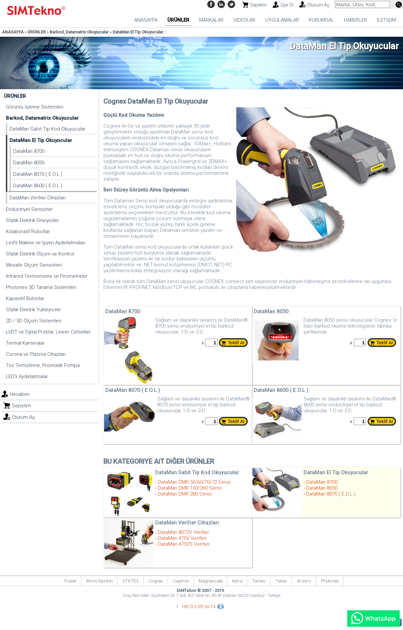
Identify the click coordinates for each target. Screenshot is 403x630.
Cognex (156, 580)
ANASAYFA (146, 20)
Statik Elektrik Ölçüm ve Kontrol (40, 254)
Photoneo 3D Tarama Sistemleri (41, 287)
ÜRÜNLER (178, 20)
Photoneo (330, 580)
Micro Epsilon (99, 580)
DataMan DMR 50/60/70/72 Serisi (194, 482)
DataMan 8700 (28, 151)
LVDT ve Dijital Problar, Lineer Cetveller (48, 332)
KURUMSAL (321, 20)
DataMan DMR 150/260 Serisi (190, 488)
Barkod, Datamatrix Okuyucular (79, 32)
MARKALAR (211, 20)
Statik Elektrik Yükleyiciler (33, 310)
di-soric (304, 580)
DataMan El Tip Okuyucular (138, 32)
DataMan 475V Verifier (182, 538)
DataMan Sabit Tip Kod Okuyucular (47, 129)
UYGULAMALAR (282, 20)
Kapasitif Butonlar (25, 298)
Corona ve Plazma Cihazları (36, 354)
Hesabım (20, 394)
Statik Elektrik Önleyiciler (32, 220)
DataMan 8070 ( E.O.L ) (37, 174)
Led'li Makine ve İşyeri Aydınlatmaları (45, 243)
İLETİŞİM (386, 20)
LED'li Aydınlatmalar (27, 376)
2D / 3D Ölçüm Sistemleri (33, 321)
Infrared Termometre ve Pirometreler (47, 276)
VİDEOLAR (244, 20)
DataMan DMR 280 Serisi (185, 494)
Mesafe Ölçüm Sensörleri (34, 265)
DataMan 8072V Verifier (183, 532)
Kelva (237, 580)
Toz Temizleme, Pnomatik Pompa (43, 365)
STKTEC (130, 580)
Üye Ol (287, 5)
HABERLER (355, 20)
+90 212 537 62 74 (198, 606)
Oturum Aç (318, 5)
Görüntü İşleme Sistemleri (34, 107)
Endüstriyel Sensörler (29, 209)
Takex (281, 580)
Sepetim (258, 5)
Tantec (259, 580)
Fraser (70, 580)
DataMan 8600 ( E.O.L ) (37, 186)
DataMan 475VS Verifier (184, 544)
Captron (181, 580)
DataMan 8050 (28, 163)
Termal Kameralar (25, 343)
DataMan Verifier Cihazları (38, 198)
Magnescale (211, 580)
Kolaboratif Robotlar (28, 231)
